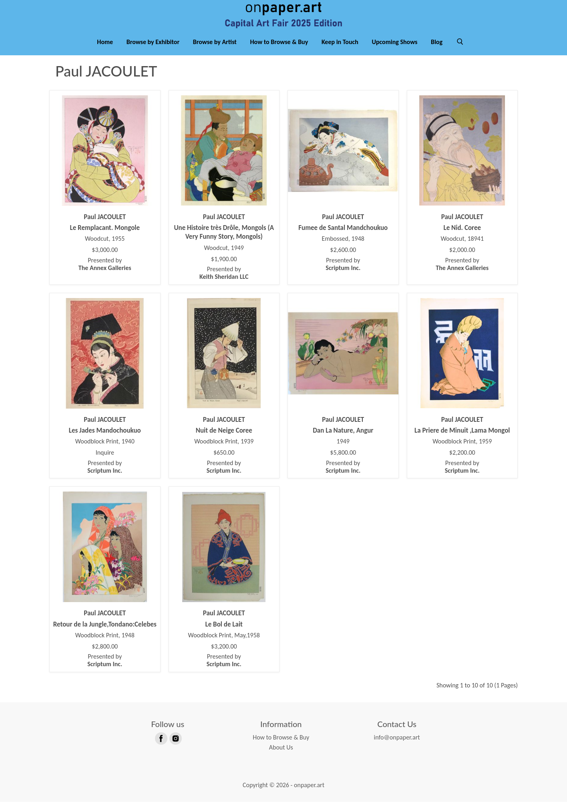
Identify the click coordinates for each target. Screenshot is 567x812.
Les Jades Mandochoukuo (105, 440)
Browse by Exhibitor (153, 51)
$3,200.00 (224, 656)
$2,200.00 (462, 462)
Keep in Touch (340, 51)
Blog (436, 51)
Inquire (105, 462)
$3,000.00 (105, 260)
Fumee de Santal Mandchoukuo (343, 238)
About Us (281, 757)
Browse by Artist (215, 51)
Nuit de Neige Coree (224, 440)
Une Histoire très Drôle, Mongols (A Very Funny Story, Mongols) (224, 242)
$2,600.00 (343, 260)
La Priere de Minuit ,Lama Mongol (462, 440)
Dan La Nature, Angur (343, 440)
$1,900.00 (224, 269)
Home (105, 51)
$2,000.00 (462, 260)
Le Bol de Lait (224, 634)
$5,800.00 (343, 462)
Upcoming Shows (394, 51)
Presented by (104, 274)
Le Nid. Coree (462, 238)
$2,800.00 (105, 656)
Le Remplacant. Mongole (105, 238)
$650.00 (224, 462)
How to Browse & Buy (279, 51)
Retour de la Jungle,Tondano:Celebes (105, 634)
